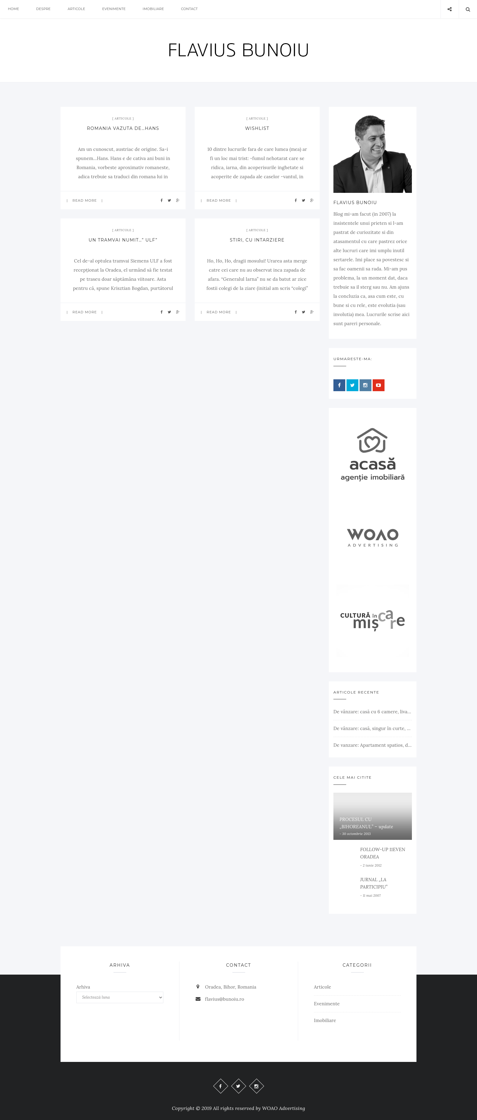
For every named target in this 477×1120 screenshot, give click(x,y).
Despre (43, 9)
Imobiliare (153, 9)
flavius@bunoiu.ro (224, 999)
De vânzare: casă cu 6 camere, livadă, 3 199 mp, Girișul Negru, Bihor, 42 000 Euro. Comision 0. (372, 712)
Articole (76, 9)
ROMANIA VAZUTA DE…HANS (123, 128)
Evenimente (114, 9)
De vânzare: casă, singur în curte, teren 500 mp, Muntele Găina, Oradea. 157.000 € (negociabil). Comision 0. (372, 728)
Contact (189, 9)
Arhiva (83, 987)
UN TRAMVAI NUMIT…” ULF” (123, 240)
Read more (84, 200)
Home (13, 9)
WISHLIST (257, 128)
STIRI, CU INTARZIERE (257, 240)
